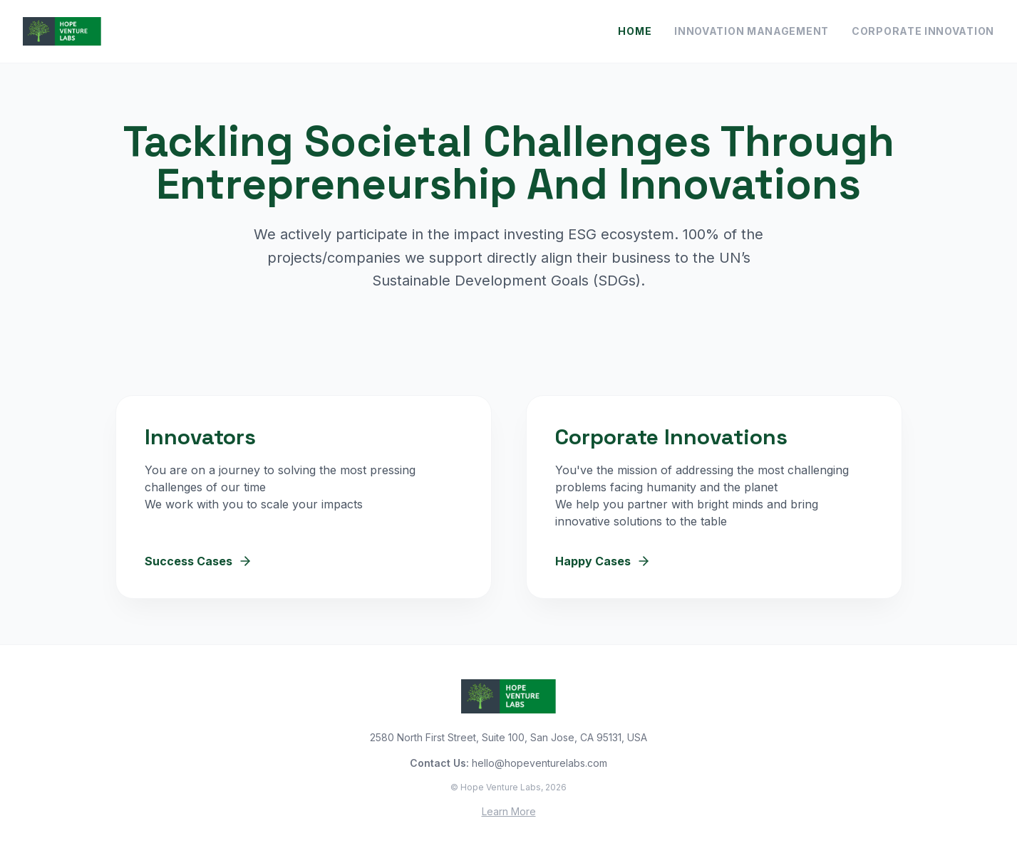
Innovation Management (751, 31)
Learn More (509, 811)
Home (634, 31)
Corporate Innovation (923, 31)
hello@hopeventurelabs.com (539, 763)
